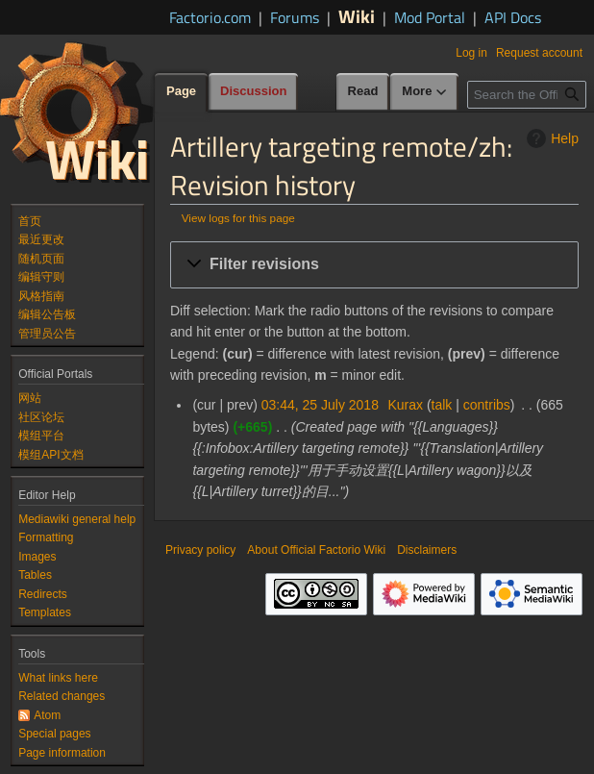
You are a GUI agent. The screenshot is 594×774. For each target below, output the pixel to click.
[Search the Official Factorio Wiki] (526, 95)
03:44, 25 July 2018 (320, 404)
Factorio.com (210, 17)
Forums (294, 17)
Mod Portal (429, 17)
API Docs (512, 17)
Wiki (356, 16)
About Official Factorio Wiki (316, 550)
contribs (486, 404)
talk (442, 404)
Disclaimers (427, 550)
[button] (374, 265)
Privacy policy (200, 550)
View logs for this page (238, 218)
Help (550, 138)
